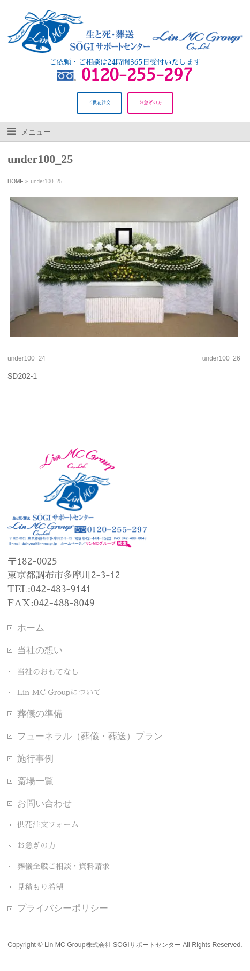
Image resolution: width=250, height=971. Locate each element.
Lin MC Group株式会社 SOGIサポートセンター (112, 945)
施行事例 (35, 758)
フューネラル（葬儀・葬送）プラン (90, 736)
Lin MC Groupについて (59, 692)
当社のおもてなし (48, 672)
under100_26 (221, 358)
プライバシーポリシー (62, 908)
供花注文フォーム (48, 824)
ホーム (30, 627)
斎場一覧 (35, 781)
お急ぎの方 (36, 845)
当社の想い (40, 650)
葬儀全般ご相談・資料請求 (63, 866)
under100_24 (26, 358)
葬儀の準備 (40, 713)
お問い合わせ (44, 803)
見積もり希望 (40, 887)
